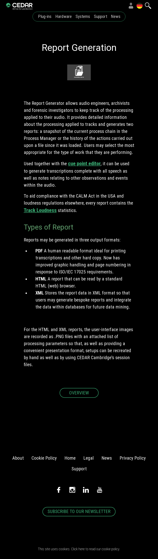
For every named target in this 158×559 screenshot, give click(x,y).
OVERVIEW (79, 399)
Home (70, 458)
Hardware (63, 16)
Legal (88, 458)
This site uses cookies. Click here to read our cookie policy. (79, 549)
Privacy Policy (133, 458)
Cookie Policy (44, 458)
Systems (83, 16)
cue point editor (84, 163)
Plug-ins (44, 16)
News (115, 16)
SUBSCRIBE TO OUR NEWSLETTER (79, 511)
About (18, 458)
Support (100, 16)
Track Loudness (40, 210)
